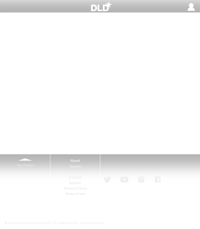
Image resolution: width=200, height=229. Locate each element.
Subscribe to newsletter (138, 165)
